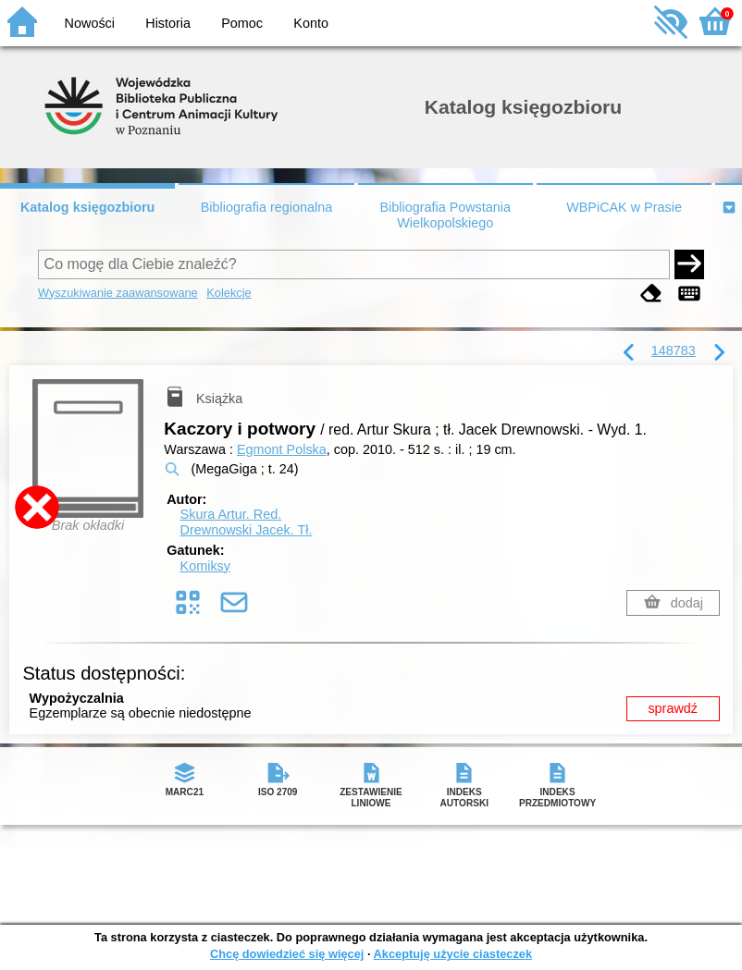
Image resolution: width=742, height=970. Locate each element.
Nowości (90, 23)
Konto (310, 23)
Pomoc (242, 23)
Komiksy (205, 566)
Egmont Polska (282, 449)
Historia (168, 23)
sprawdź (673, 708)
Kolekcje (228, 293)
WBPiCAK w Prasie (624, 207)
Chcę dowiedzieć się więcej (287, 954)
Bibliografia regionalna (266, 207)
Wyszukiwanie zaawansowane (118, 293)
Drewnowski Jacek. (246, 529)
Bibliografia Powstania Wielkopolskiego (445, 215)
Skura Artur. (231, 514)
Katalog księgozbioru (87, 207)
